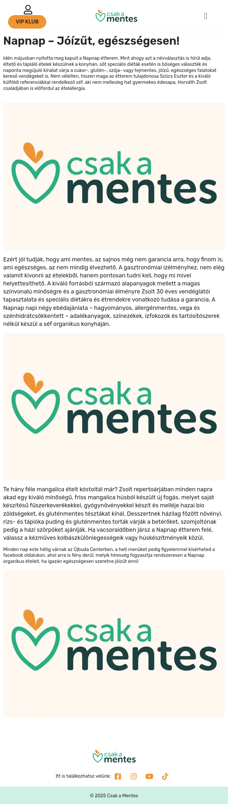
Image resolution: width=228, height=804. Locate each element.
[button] (205, 16)
